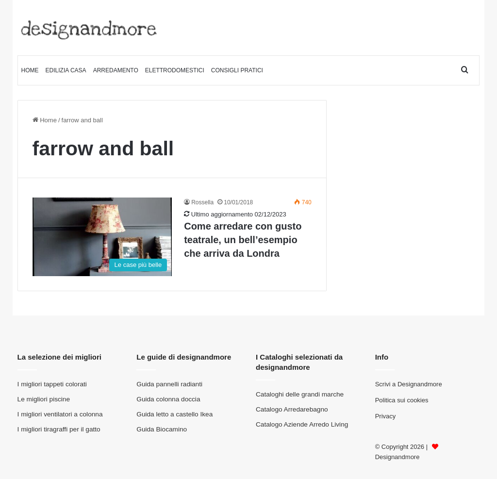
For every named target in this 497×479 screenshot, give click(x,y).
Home (30, 70)
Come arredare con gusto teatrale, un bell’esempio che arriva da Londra (242, 240)
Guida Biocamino (161, 429)
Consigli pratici (237, 70)
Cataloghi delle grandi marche (300, 394)
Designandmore (397, 457)
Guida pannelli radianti (169, 384)
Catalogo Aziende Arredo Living (302, 424)
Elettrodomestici (174, 70)
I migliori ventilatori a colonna (60, 414)
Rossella (202, 202)
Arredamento (115, 70)
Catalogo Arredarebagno (292, 409)
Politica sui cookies (402, 400)
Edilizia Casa (66, 70)
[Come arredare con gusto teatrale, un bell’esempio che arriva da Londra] (102, 237)
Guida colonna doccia (168, 399)
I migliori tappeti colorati (52, 384)
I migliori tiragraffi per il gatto (58, 429)
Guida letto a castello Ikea (174, 414)
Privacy (385, 416)
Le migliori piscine (43, 399)
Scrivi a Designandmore (408, 384)
